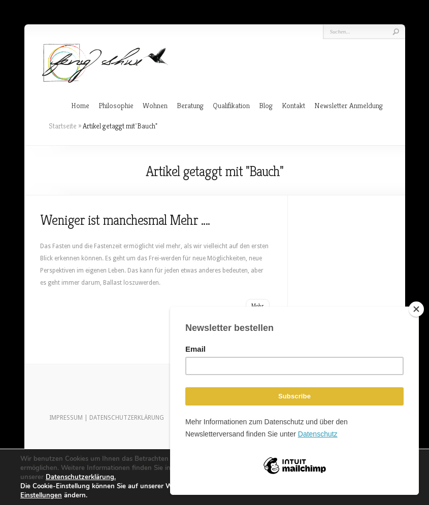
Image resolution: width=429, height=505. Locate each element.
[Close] (416, 309)
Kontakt (293, 105)
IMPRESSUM (66, 417)
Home (80, 105)
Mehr (257, 306)
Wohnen (155, 105)
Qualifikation (231, 105)
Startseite (63, 125)
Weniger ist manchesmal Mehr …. (125, 220)
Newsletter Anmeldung (348, 105)
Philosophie (116, 105)
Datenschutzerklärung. (81, 477)
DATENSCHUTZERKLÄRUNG (126, 417)
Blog (266, 105)
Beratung (190, 105)
